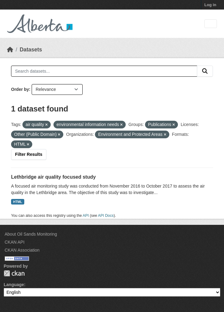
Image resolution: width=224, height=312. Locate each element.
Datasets (31, 50)
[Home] (10, 50)
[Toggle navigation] (210, 23)
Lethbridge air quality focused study (53, 177)
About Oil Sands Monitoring (31, 234)
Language (14, 284)
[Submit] (205, 71)
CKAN (14, 273)
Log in (210, 4)
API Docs (106, 215)
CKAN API (15, 242)
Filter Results (28, 154)
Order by (20, 89)
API (86, 215)
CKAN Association (22, 250)
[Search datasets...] (104, 71)
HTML (17, 202)
